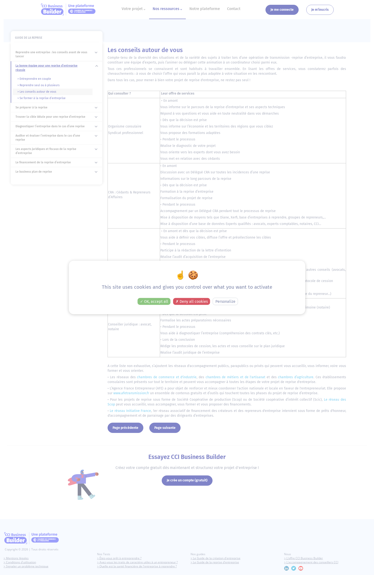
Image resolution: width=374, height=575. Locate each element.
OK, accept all (154, 301)
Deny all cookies (192, 301)
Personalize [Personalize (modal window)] (225, 301)
